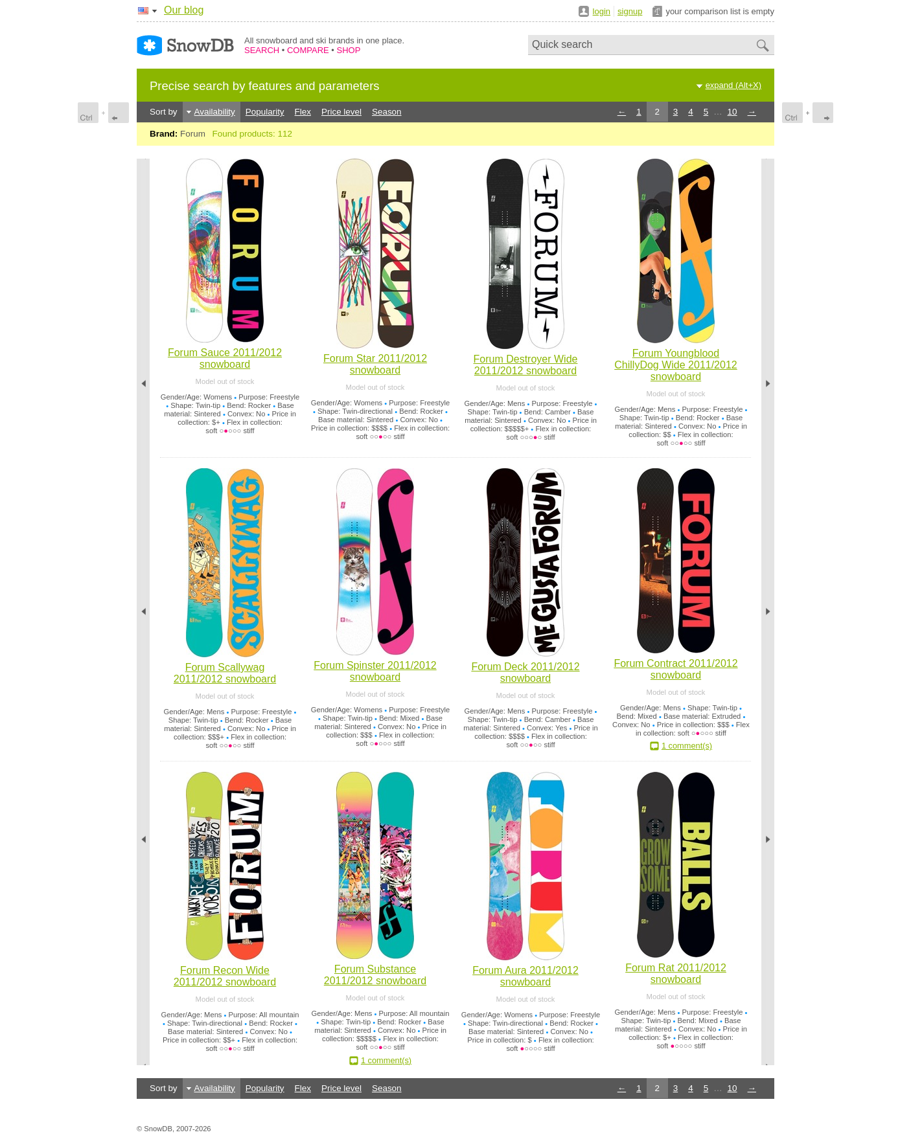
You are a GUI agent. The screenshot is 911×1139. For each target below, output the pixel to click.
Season (387, 112)
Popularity (265, 112)
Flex (303, 112)
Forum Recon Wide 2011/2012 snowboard (225, 976)
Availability (214, 112)
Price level (341, 112)
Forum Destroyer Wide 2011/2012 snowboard (526, 365)
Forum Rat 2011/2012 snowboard (675, 973)
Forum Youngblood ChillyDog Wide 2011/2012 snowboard (675, 365)
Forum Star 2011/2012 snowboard (375, 364)
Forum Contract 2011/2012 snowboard (675, 669)
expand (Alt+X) (733, 85)
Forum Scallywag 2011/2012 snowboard (225, 673)
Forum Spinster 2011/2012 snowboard (375, 671)
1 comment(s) (687, 745)
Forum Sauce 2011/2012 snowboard (225, 358)
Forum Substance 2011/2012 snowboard (375, 975)
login (601, 11)
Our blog (183, 10)
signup (629, 11)
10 (732, 112)
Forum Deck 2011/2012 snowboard (525, 672)
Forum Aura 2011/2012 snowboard (525, 976)
